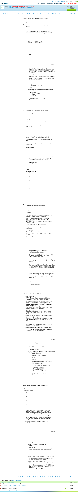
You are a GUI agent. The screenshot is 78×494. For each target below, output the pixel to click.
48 (31, 13)
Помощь (2, 492)
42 (20, 13)
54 (42, 13)
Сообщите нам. (31, 6)
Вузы (38, 3)
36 (65, 488)
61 (55, 13)
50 (35, 13)
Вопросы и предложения (61, 1)
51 (37, 13)
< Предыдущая (5, 13)
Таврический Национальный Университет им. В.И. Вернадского (21, 7)
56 (46, 13)
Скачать (71, 9)
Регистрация (6, 1)
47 (29, 13)
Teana (10, 6)
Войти (2, 1)
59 (52, 13)
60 (53, 13)
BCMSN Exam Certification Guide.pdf (8, 482)
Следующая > (73, 13)
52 (39, 13)
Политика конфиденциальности (33, 492)
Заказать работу (73, 3)
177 (65, 485)
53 (40, 13)
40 (16, 13)
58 (50, 13)
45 (25, 13)
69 (65, 482)
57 (48, 13)
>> (77, 13)
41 (18, 13)
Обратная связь (53, 1)
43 (22, 13)
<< (0, 13)
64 (61, 13)
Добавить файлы (58, 3)
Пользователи (50, 3)
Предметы (43, 3)
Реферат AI (66, 3)
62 (57, 13)
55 (44, 13)
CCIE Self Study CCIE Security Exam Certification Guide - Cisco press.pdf (14, 485)
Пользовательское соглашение (22, 492)
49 (33, 13)
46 (27, 13)
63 (59, 13)
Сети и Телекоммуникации (14, 8)
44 (24, 13)
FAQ (49, 1)
